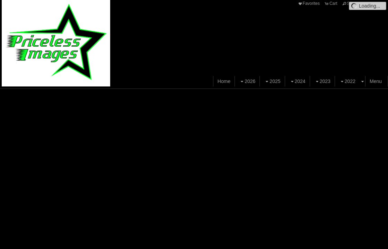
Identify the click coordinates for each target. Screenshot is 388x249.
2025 (272, 81)
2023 (322, 81)
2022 (347, 81)
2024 (297, 81)
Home (224, 81)
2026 (247, 81)
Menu (376, 81)
